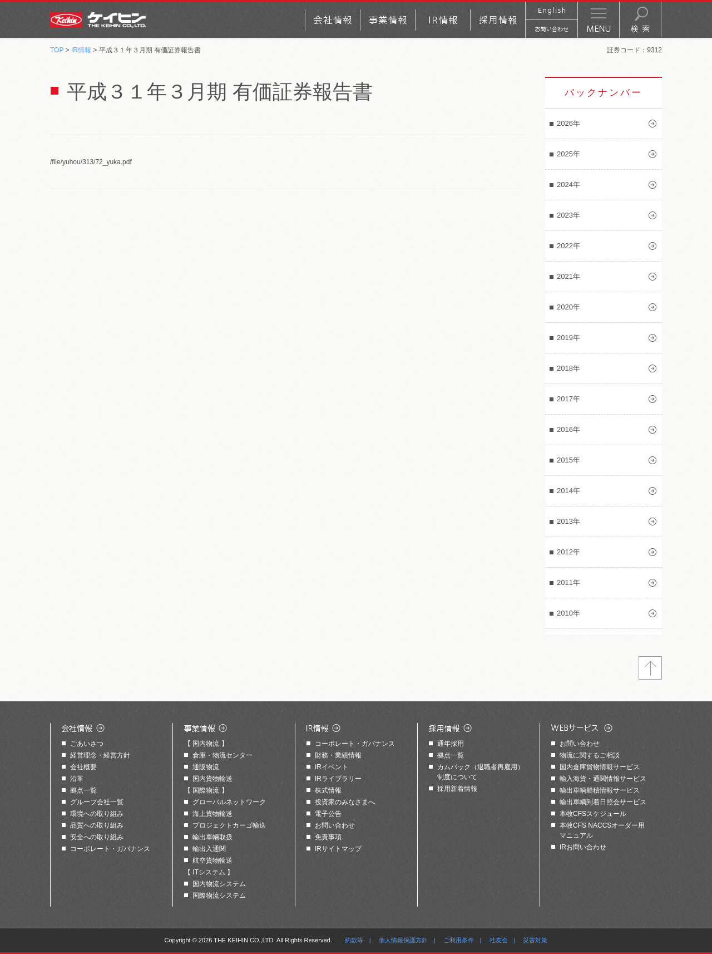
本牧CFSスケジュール (593, 814)
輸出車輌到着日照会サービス (603, 802)
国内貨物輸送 (212, 779)
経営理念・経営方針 (100, 755)
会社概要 (83, 767)
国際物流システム (219, 895)
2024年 (568, 184)
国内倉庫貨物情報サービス (600, 767)
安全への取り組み (96, 837)
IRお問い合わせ (583, 847)
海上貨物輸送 (212, 814)
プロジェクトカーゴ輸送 (229, 825)
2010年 (568, 613)
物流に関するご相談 (590, 755)
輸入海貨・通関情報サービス (603, 779)
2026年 (568, 123)
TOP (56, 50)
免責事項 (328, 837)
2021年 (568, 276)
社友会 (499, 940)
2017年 (568, 399)
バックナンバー (603, 92)
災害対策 (535, 940)
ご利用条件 (458, 940)
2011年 (568, 582)
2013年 (568, 521)
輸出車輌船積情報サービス (600, 790)
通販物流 (205, 767)
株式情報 (328, 790)
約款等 (354, 940)
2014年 (568, 490)
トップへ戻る (650, 668)
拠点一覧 (83, 790)
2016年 (568, 429)
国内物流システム (219, 884)
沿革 (76, 779)
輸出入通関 (209, 849)
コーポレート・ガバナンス (110, 849)
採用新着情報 (457, 789)
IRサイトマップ (338, 849)
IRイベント (331, 767)
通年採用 (450, 744)
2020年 (568, 307)
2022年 (568, 246)
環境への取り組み (96, 814)
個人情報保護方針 (403, 940)
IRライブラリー (338, 779)
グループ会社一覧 (96, 802)
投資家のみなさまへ (345, 802)
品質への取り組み (96, 825)
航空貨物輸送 (212, 860)
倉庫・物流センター (222, 755)
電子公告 (328, 814)
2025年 (568, 154)
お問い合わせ (335, 825)
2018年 (568, 368)
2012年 (568, 552)
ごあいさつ (86, 744)
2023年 (568, 215)
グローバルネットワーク (229, 802)
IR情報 (81, 50)
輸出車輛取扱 (212, 837)
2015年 (568, 460)
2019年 (568, 337)
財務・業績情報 (338, 755)
